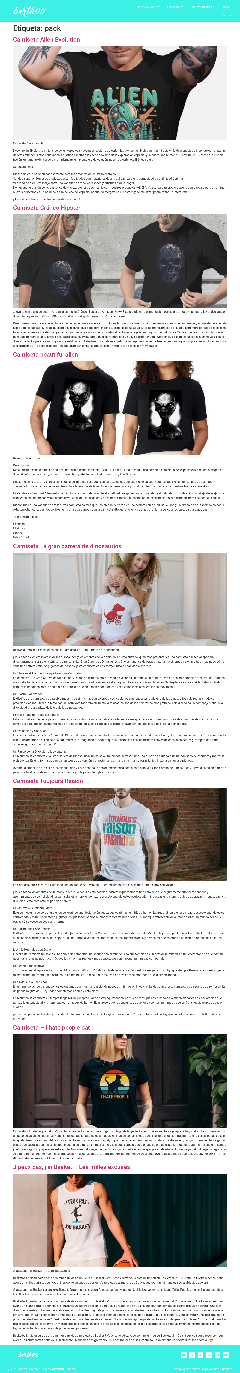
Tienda (227, 7)
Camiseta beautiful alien (45, 354)
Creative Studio (146, 7)
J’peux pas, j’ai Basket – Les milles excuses (71, 1167)
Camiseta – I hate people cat (51, 1027)
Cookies (227, 1369)
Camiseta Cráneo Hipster (46, 207)
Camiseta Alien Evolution (46, 39)
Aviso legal (180, 1369)
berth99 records (201, 7)
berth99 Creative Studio (33, 1369)
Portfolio (175, 7)
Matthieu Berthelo (64, 1369)
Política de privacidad (205, 1369)
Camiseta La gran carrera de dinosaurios (67, 546)
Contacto (228, 15)
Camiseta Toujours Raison (48, 780)
